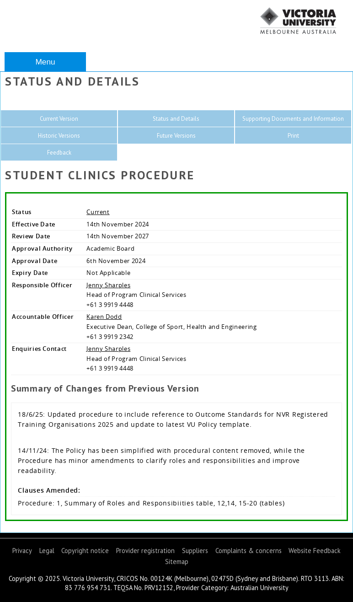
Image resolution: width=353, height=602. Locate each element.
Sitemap (176, 561)
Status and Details (176, 119)
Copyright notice (85, 550)
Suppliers (195, 550)
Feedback (59, 152)
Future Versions (176, 136)
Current (98, 212)
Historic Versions (59, 136)
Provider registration (145, 550)
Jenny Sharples (108, 285)
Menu (45, 61)
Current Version (59, 119)
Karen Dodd (104, 316)
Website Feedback (315, 550)
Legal (46, 550)
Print (293, 136)
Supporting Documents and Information (293, 119)
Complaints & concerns (248, 550)
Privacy (22, 550)
